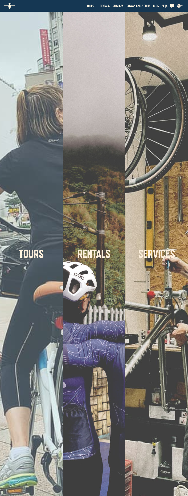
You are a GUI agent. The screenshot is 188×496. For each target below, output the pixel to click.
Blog (156, 6)
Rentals (94, 254)
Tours (31, 254)
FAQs (164, 6)
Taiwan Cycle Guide (138, 6)
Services (156, 254)
